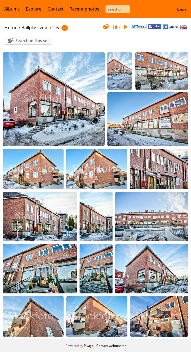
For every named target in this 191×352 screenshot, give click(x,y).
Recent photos (84, 9)
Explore (33, 9)
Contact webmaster (111, 345)
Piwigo (89, 345)
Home (11, 27)
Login (181, 9)
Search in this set (32, 40)
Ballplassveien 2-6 (40, 27)
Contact (56, 9)
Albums (12, 9)
